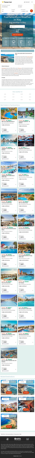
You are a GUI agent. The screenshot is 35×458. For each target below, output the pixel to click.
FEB (13, 94)
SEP (5, 99)
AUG (30, 97)
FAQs (20, 434)
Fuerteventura (4, 68)
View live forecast (17, 34)
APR (30, 94)
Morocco (19, 68)
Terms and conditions (9, 434)
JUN (13, 97)
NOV (22, 99)
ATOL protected (5, 131)
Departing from (20, 5)
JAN (5, 94)
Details (9, 392)
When (3, 9)
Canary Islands (29, 56)
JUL (22, 97)
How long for (13, 9)
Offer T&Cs (3, 434)
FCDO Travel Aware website (30, 452)
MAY (5, 97)
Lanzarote (16, 73)
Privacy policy (16, 434)
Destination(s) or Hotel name (6, 5)
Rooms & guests (23, 9)
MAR (22, 94)
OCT (13, 99)
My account (26, 2)
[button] (17, 26)
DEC (30, 99)
